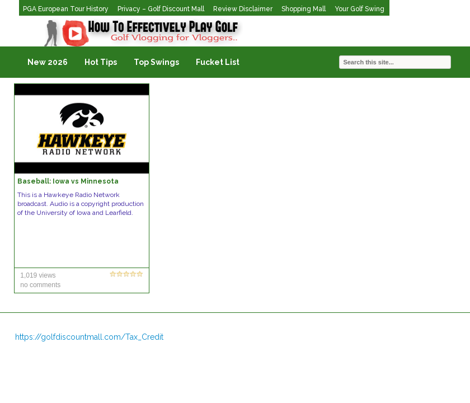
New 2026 (47, 62)
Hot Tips (100, 62)
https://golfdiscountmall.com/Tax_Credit (89, 336)
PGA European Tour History (66, 9)
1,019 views (37, 275)
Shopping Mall (303, 9)
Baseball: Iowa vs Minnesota (68, 181)
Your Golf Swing (359, 9)
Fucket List (217, 62)
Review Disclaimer (242, 9)
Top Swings (156, 62)
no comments (40, 285)
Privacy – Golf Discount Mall (161, 9)
